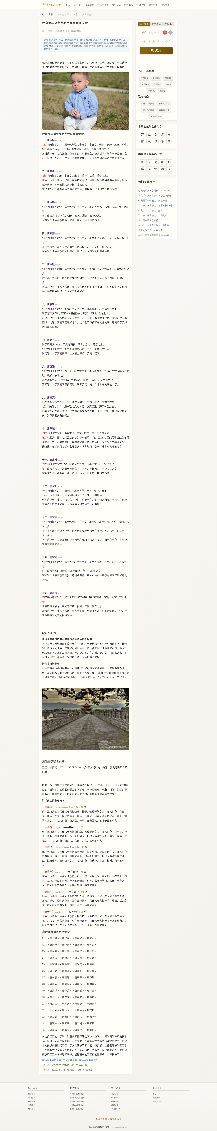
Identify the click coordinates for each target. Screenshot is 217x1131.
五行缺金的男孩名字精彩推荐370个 (155, 205)
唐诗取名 (116, 5)
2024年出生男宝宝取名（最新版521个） (156, 225)
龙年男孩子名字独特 (148, 220)
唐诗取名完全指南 (77, 1094)
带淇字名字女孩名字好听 (150, 210)
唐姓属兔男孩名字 (51, 1060)
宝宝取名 (50, 14)
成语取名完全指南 (77, 1109)
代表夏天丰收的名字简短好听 (152, 200)
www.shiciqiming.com (119, 1127)
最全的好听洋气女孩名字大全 (152, 230)
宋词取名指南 (164, 104)
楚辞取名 (153, 5)
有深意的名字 (70, 1060)
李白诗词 (114, 1098)
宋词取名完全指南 (77, 1098)
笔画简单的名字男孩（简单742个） (155, 190)
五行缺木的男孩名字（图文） (152, 215)
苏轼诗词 (114, 1105)
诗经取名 (140, 5)
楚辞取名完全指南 (77, 1105)
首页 (68, 5)
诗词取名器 (103, 5)
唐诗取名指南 (148, 104)
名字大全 (156, 1094)
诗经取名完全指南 (77, 1101)
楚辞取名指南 (164, 110)
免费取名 (151, 91)
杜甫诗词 (114, 1101)
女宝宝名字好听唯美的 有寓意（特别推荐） (73, 1069)
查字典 (168, 84)
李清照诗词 (115, 1109)
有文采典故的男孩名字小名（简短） (156, 195)
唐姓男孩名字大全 (88, 1060)
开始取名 (156, 50)
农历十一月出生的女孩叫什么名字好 (69, 1064)
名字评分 (73, 807)
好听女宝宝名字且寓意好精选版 (153, 235)
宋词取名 (128, 5)
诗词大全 (114, 1094)
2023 (62, 767)
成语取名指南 (156, 116)
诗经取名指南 (148, 110)
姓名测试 (89, 5)
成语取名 (165, 5)
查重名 (162, 91)
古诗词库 (77, 5)
